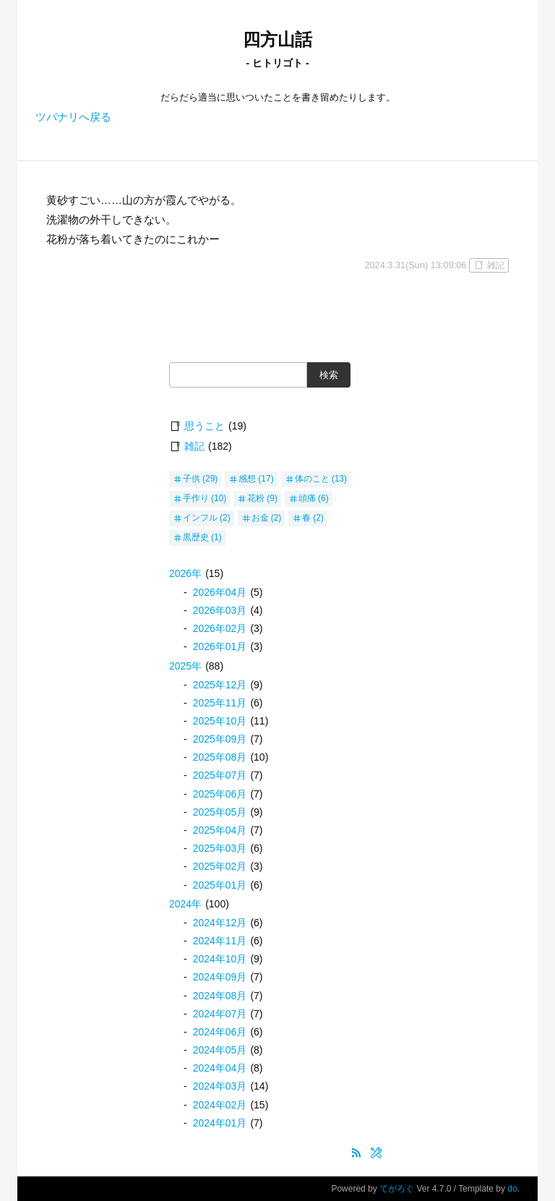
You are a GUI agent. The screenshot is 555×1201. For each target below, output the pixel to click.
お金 (260, 518)
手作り (196, 498)
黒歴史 (196, 537)
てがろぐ (396, 1189)
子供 (191, 479)
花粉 (255, 498)
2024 (185, 904)
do (512, 1189)
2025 (185, 666)
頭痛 (307, 498)
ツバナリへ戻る (73, 117)
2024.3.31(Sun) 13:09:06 (415, 265)
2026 (185, 573)
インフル (200, 518)
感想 (247, 479)
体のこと (312, 479)
